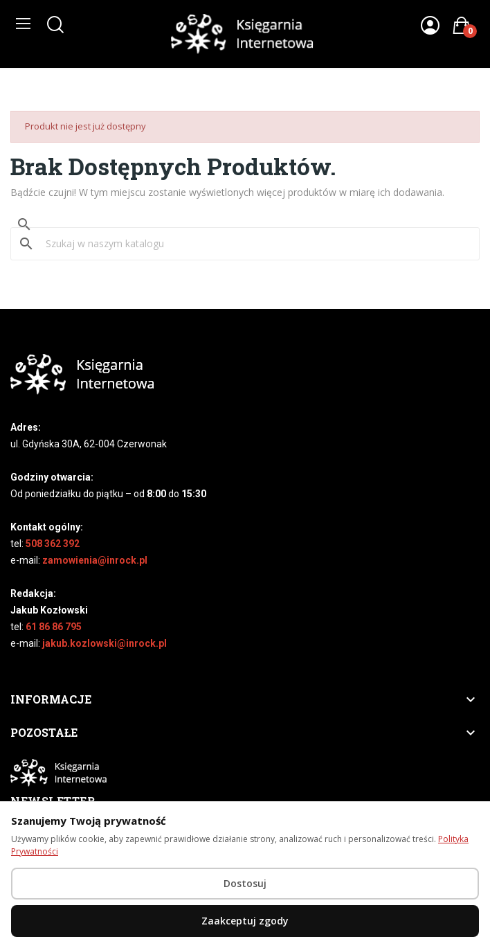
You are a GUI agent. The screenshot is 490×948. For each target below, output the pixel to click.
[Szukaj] (253, 244)
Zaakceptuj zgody (245, 920)
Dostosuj (245, 883)
